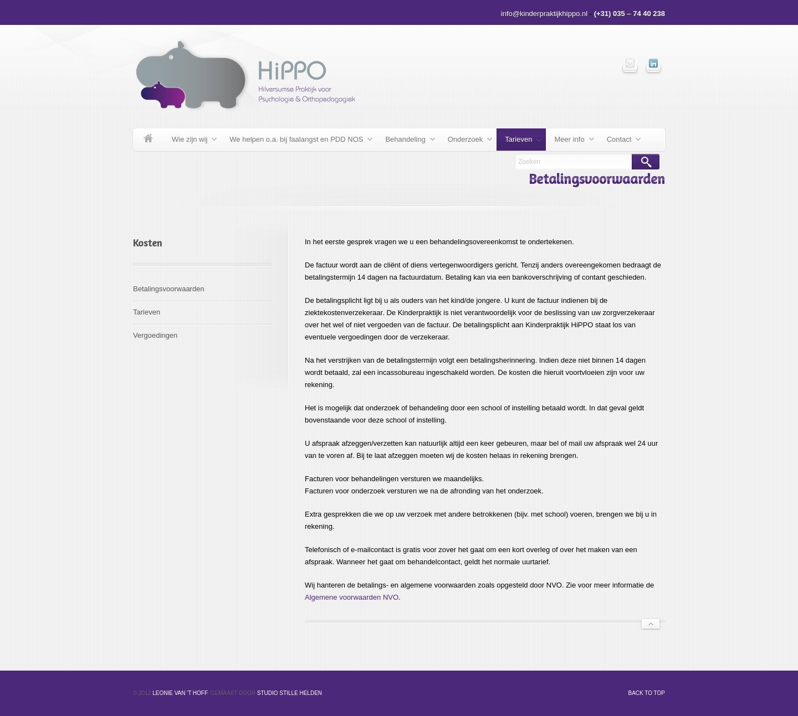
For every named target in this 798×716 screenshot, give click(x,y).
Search (645, 161)
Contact (619, 141)
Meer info (570, 141)
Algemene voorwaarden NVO (351, 597)
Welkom (148, 139)
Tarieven (519, 141)
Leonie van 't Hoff (179, 693)
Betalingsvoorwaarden (168, 289)
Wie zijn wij (190, 141)
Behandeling (405, 141)
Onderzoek (466, 141)
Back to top (646, 693)
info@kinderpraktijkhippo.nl (544, 13)
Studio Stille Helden (289, 693)
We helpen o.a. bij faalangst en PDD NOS (296, 141)
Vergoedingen (155, 335)
